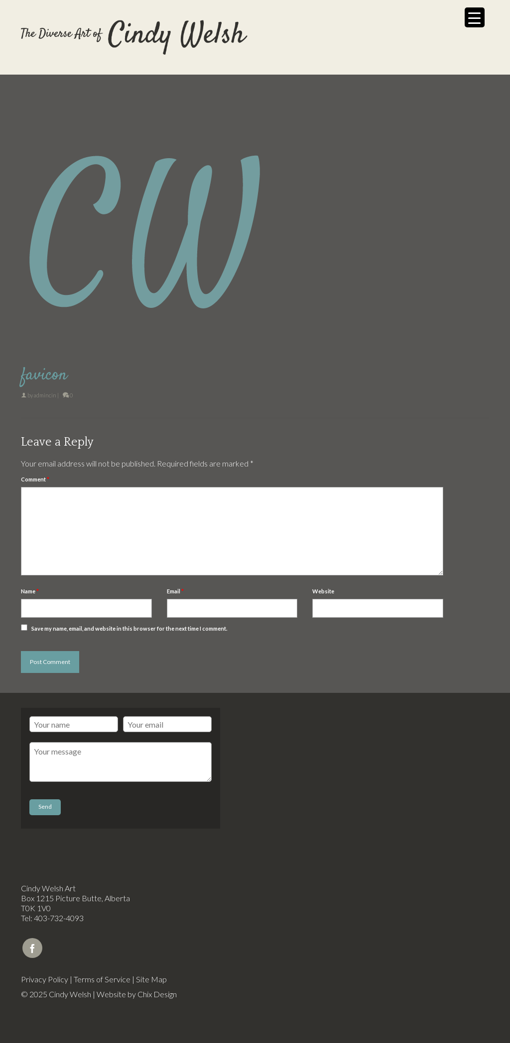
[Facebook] (32, 948)
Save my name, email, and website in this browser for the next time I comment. (129, 628)
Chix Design (157, 994)
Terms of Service (102, 979)
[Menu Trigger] (475, 17)
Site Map (151, 979)
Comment (35, 479)
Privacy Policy (44, 979)
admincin (45, 395)
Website (323, 591)
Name (30, 591)
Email (175, 591)
